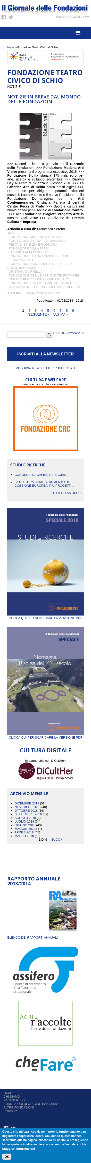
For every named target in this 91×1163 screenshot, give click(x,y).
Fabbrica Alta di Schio (28, 252)
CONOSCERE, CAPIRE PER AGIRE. (41, 475)
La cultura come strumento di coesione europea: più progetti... (44, 483)
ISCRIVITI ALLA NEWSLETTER (45, 354)
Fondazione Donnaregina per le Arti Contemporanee (40, 266)
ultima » (60, 314)
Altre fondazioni (19, 1107)
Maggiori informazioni (18, 1149)
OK (6, 1157)
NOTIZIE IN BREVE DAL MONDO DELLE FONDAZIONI (44, 99)
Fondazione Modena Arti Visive (36, 237)
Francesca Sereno (43, 293)
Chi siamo (12, 1096)
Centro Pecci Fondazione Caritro (39, 279)
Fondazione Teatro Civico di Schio (39, 256)
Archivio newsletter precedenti (45, 368)
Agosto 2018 (25, 818)
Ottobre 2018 (26, 810)
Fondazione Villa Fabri (29, 248)
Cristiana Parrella (25, 271)
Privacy (10, 1111)
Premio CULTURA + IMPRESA (57, 287)
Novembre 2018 (28, 807)
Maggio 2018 (25, 829)
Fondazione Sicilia (25, 240)
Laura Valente (21, 260)
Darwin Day (55, 240)
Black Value (19, 287)
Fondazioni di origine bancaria (31, 1104)
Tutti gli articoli (66, 493)
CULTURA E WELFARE (45, 379)
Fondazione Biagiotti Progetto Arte (41, 283)
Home (10, 47)
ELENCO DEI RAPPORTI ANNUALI (32, 937)
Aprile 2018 (24, 832)
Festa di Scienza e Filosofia (33, 244)
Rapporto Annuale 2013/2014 (33, 881)
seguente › (38, 314)
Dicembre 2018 (27, 803)
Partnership (15, 1100)
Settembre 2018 (28, 814)
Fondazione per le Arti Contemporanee (44, 275)
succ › (56, 839)
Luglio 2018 (24, 821)
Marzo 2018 (24, 836)
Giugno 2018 (25, 825)
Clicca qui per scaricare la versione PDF (45, 616)
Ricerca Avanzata (68, 333)
